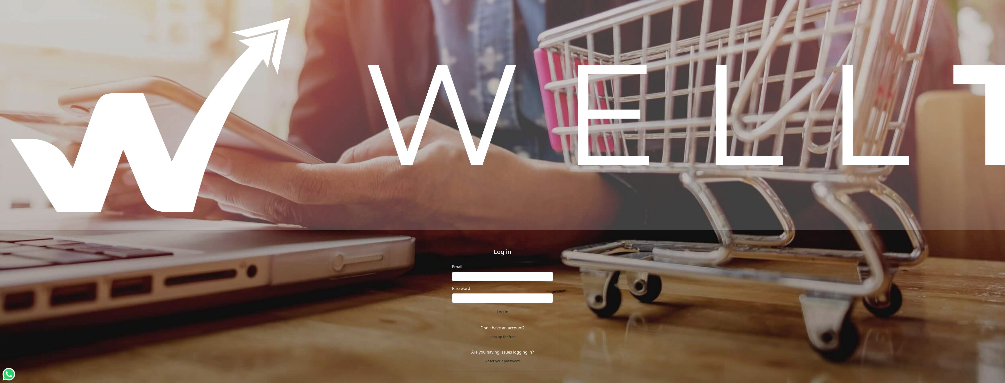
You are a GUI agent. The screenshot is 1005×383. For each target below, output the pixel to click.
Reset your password (502, 361)
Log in (502, 312)
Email (457, 267)
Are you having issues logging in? (502, 352)
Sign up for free (502, 336)
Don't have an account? (502, 328)
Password (461, 288)
